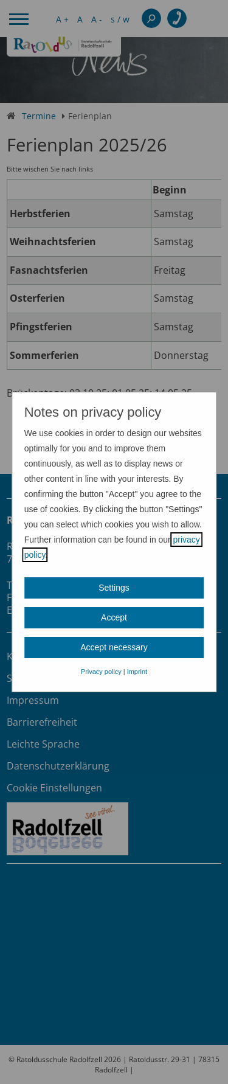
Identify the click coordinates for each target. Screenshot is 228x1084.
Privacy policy (101, 671)
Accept (114, 617)
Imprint (137, 671)
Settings (114, 587)
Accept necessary (114, 647)
